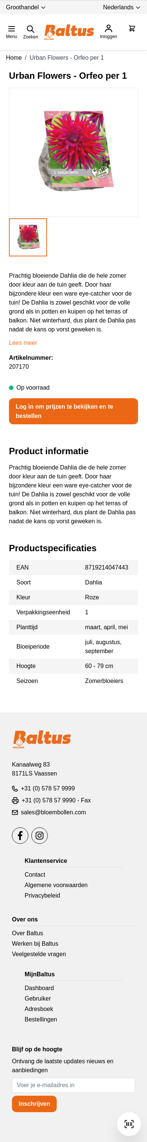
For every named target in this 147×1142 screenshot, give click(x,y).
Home (14, 57)
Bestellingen (41, 1019)
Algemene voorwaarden (56, 885)
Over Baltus (27, 933)
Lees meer (23, 343)
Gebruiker (38, 998)
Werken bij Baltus (35, 943)
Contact (35, 874)
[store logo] (69, 32)
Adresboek (39, 1009)
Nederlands (122, 7)
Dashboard (39, 988)
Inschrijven (34, 1104)
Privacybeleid (42, 895)
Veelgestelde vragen (39, 954)
